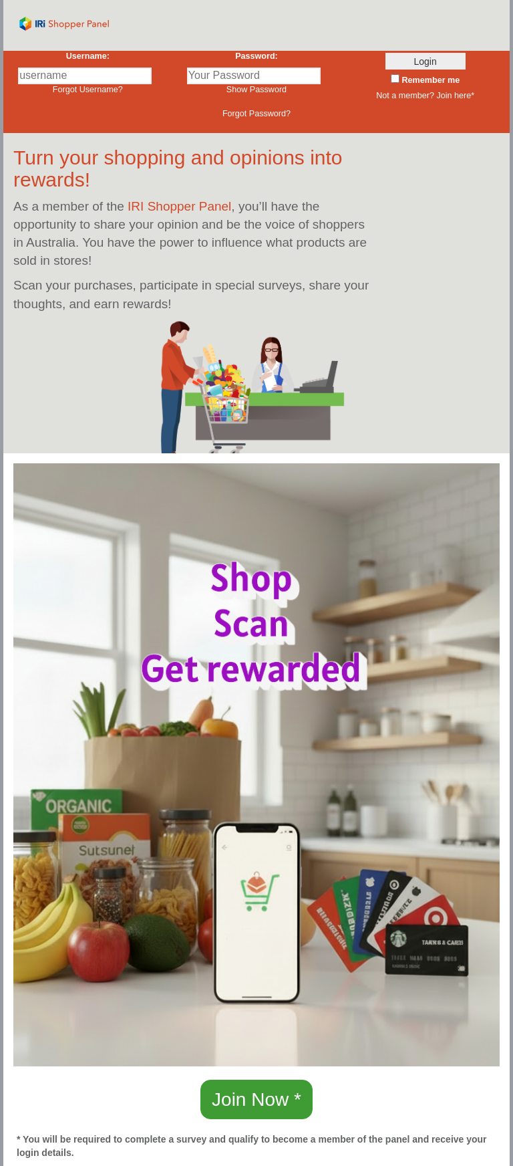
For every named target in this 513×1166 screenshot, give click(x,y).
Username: (88, 56)
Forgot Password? (256, 113)
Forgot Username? (88, 89)
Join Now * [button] (256, 1099)
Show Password (256, 89)
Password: (256, 56)
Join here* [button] (455, 95)
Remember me (429, 80)
